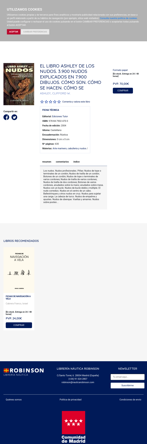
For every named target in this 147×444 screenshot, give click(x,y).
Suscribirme (127, 385)
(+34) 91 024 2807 (77, 379)
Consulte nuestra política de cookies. (119, 18)
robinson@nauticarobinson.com (78, 382)
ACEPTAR (13, 32)
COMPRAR (122, 90)
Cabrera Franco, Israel (17, 303)
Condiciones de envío (130, 399)
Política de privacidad (70, 399)
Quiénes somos (14, 399)
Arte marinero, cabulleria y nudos (69, 148)
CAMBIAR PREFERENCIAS (35, 32)
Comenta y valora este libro (76, 101)
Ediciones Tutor (60, 116)
